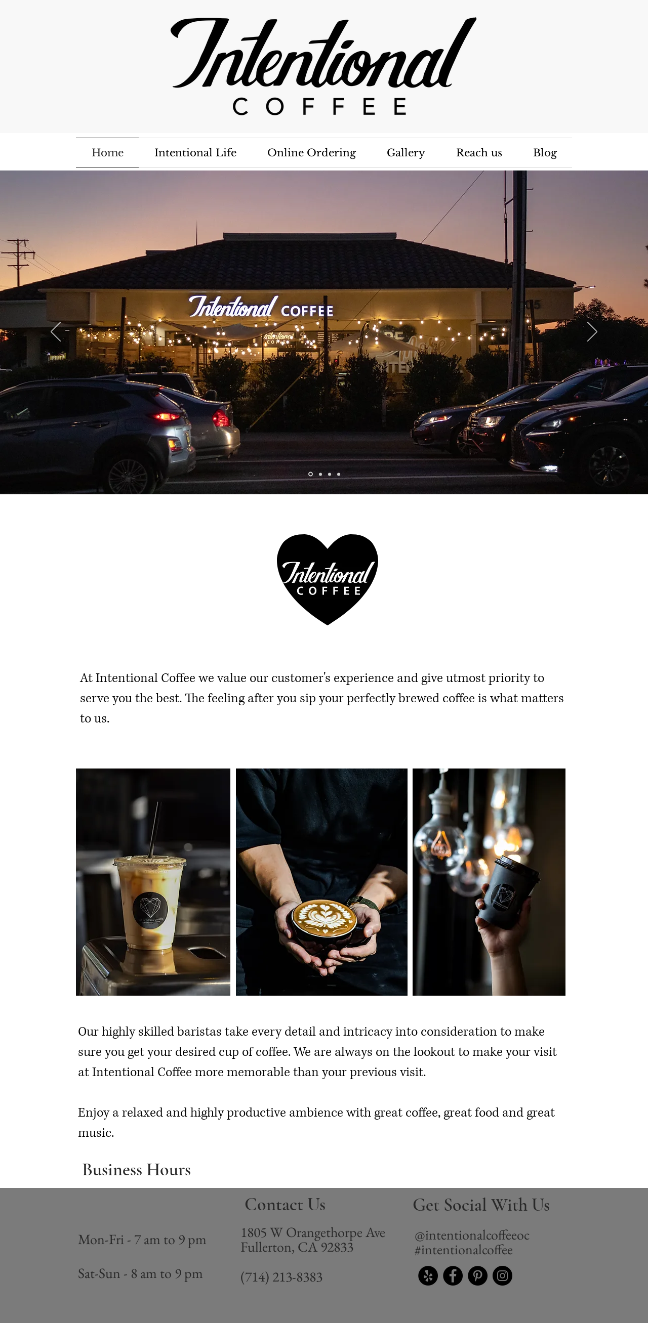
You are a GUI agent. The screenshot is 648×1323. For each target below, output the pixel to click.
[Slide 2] (329, 474)
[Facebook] (453, 1276)
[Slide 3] (338, 474)
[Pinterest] (478, 1276)
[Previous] (56, 332)
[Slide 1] (320, 474)
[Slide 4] (310, 474)
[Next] (592, 332)
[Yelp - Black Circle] (428, 1276)
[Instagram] (502, 1276)
